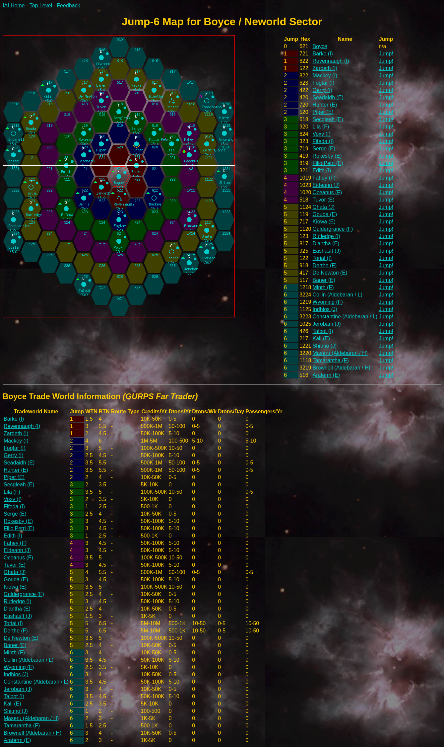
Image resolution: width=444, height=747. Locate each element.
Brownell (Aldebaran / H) (341, 368)
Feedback (68, 5)
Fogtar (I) (324, 83)
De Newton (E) (330, 273)
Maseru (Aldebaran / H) (340, 353)
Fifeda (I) (323, 141)
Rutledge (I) (327, 236)
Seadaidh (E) (328, 97)
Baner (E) (324, 280)
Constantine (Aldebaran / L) (345, 316)
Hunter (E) (325, 105)
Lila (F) (321, 126)
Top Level (41, 5)
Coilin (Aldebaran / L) (337, 294)
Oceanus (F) (327, 192)
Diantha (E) (326, 243)
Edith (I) (322, 170)
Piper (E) (323, 112)
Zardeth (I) (325, 68)
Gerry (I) (323, 90)
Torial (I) (322, 258)
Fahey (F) (324, 178)
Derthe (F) (325, 265)
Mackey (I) (325, 75)
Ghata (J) (324, 207)
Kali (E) (321, 338)
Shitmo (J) (325, 346)
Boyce (320, 46)
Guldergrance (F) (333, 229)
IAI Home (14, 5)
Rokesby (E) (327, 156)
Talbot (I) (323, 331)
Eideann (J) (326, 185)
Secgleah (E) (328, 119)
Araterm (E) (326, 375)
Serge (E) (324, 148)
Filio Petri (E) (328, 163)
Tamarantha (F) (331, 360)
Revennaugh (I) (331, 61)
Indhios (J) (325, 309)
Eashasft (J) (327, 251)
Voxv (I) (322, 134)
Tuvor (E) (324, 200)
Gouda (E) (325, 214)
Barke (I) (323, 53)
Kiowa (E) (324, 221)
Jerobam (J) (327, 324)
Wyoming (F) (328, 302)
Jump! (386, 53)
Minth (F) (323, 287)
